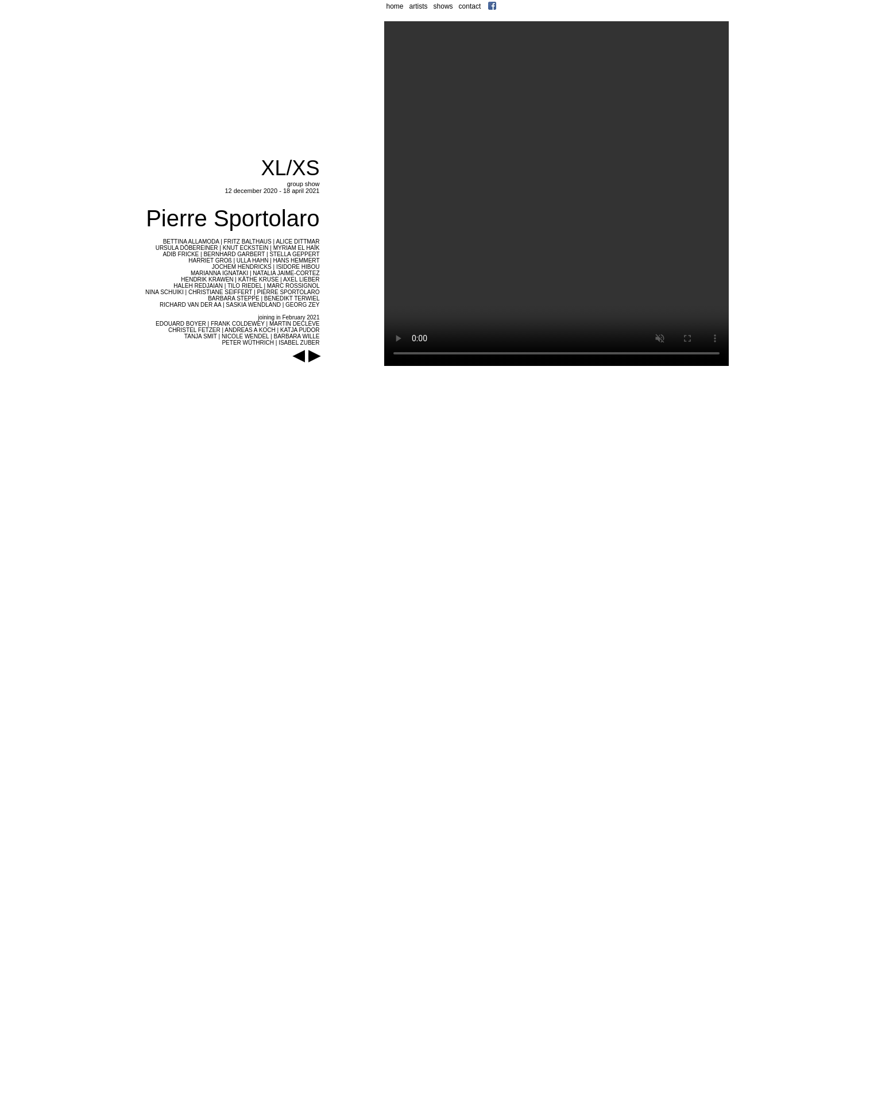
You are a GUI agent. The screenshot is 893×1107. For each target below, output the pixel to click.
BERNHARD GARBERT (234, 254)
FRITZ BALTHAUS (248, 241)
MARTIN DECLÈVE (294, 324)
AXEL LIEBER (301, 279)
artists (418, 6)
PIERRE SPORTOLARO (288, 292)
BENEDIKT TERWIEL (292, 298)
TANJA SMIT (200, 336)
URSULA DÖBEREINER (187, 248)
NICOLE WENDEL (245, 336)
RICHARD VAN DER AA (190, 305)
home (395, 6)
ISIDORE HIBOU (298, 267)
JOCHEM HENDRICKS (242, 267)
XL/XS (290, 168)
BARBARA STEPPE (233, 298)
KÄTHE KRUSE (258, 279)
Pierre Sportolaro (232, 218)
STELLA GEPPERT (294, 254)
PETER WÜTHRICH (248, 343)
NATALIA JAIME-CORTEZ (286, 273)
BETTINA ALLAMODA (191, 241)
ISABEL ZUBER (299, 343)
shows (443, 6)
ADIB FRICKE (181, 254)
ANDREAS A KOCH (250, 330)
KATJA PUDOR (300, 330)
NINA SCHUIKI (164, 292)
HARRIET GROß (209, 260)
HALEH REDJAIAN (198, 286)
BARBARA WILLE (296, 336)
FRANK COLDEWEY (238, 324)
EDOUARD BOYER (181, 324)
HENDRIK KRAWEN (207, 279)
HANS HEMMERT (296, 260)
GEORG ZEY (302, 305)
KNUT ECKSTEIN (246, 248)
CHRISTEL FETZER (194, 330)
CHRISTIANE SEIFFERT (220, 292)
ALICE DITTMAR (297, 241)
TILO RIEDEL (244, 286)
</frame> (557, 205)
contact (470, 6)
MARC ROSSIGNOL (293, 286)
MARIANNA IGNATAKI (219, 273)
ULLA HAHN (253, 260)
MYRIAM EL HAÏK (296, 248)
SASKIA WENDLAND (253, 305)
